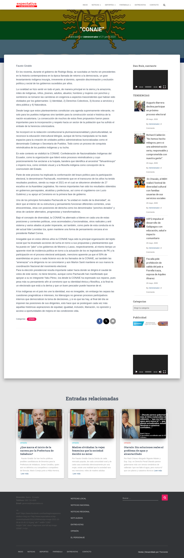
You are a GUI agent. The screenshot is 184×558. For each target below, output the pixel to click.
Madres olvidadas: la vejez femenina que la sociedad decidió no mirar (88, 451)
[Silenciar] (160, 87)
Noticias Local (78, 498)
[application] (150, 80)
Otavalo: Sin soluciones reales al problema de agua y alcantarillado (143, 451)
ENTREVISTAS (140, 5)
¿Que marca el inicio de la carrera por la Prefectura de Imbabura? (37, 451)
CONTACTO (154, 5)
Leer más (24, 474)
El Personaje (78, 537)
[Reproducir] (136, 87)
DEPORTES (110, 5)
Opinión (31, 319)
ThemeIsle (163, 552)
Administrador (154, 124)
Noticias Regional (80, 511)
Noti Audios (77, 518)
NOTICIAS (96, 5)
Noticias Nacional (80, 505)
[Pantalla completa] (164, 87)
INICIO (85, 5)
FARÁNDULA (125, 5)
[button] (100, 5)
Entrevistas (77, 524)
